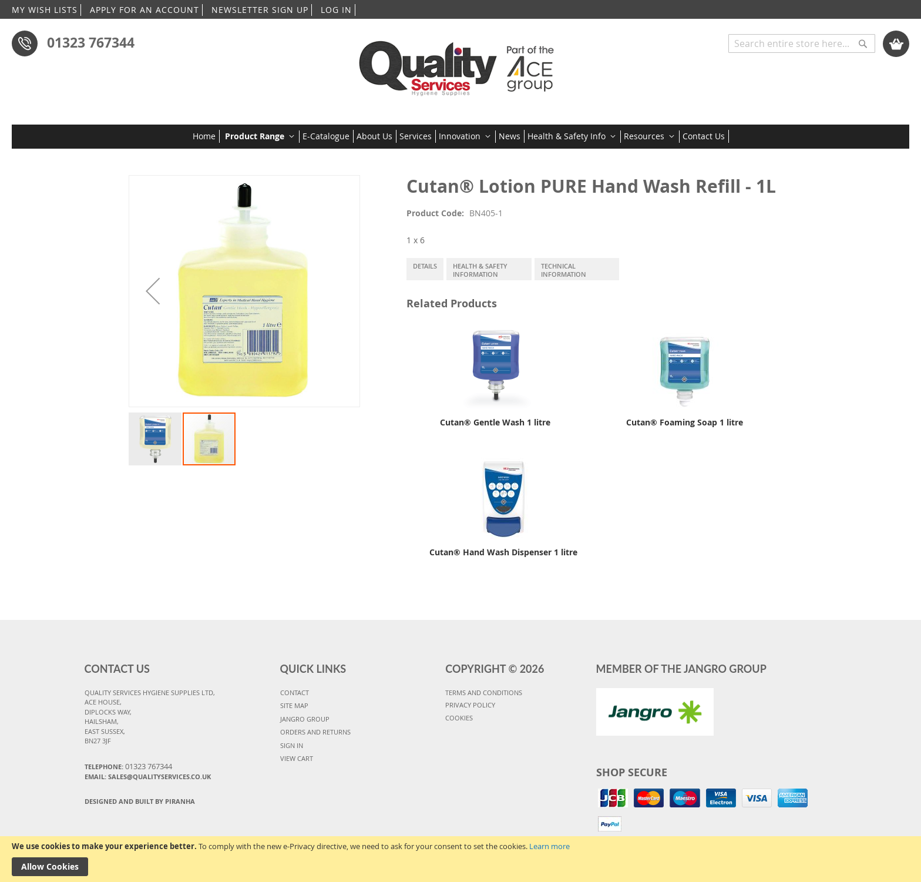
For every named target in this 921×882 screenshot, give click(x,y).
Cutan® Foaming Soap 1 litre (684, 422)
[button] (152, 291)
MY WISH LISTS (45, 9)
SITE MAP (294, 705)
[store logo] (460, 64)
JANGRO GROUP (305, 719)
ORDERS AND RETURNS (315, 731)
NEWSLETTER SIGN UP (259, 9)
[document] (460, 859)
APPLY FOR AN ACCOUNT (144, 9)
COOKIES (459, 717)
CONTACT (294, 692)
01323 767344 (91, 42)
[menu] (461, 136)
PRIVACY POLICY (470, 704)
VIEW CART (296, 758)
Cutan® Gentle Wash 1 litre (495, 422)
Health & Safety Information (480, 270)
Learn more (549, 846)
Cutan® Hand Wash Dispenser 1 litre (503, 552)
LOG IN (336, 9)
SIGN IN (291, 745)
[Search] (862, 37)
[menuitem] (206, 136)
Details (425, 265)
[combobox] (801, 43)
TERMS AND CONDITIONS (483, 692)
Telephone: (128, 766)
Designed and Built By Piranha (140, 801)
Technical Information (563, 270)
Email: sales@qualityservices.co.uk (148, 776)
